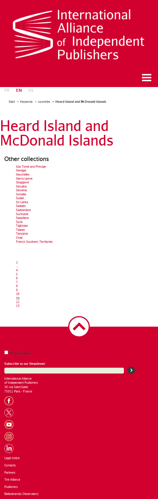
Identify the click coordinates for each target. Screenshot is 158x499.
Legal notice (12, 458)
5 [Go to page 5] (17, 274)
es (31, 90)
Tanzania (22, 233)
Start (12, 101)
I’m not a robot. (17, 353)
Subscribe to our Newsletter (24, 363)
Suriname (22, 214)
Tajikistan (22, 225)
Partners (9, 472)
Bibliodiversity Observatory (21, 494)
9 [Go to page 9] (17, 290)
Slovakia (21, 186)
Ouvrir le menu (147, 77)
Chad (19, 237)
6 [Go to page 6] (17, 278)
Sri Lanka (22, 202)
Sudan (20, 198)
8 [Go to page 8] (17, 286)
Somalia (21, 194)
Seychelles (22, 174)
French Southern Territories (34, 241)
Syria (19, 222)
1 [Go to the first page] (17, 262)
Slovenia (21, 190)
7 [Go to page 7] (17, 282)
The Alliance (12, 479)
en (19, 90)
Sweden (21, 206)
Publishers (11, 487)
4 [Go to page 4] (17, 270)
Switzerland (23, 210)
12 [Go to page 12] (18, 302)
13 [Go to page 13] (18, 305)
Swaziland (22, 218)
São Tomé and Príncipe (31, 166)
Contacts (10, 465)
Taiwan (20, 229)
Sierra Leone (24, 178)
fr (6, 90)
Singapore (22, 182)
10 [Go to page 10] (18, 293)
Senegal (21, 170)
